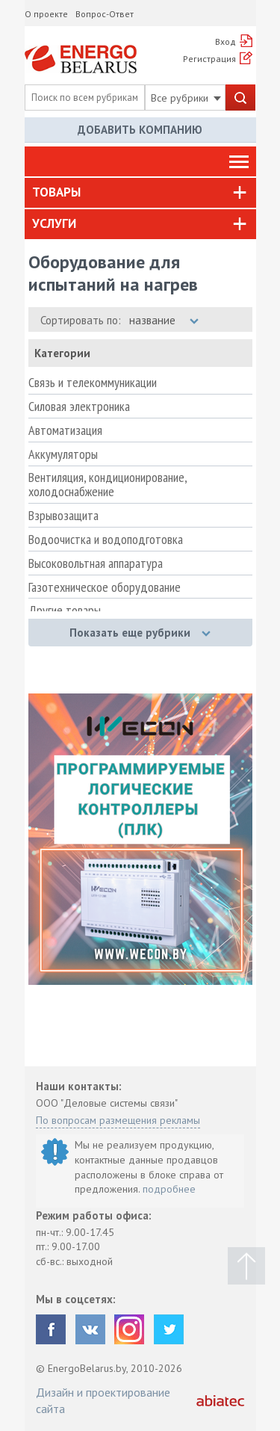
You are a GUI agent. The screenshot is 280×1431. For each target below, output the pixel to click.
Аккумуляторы (63, 454)
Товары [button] (56, 192)
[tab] (140, 193)
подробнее (169, 1189)
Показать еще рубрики (140, 632)
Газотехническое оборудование (104, 587)
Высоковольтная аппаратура (95, 563)
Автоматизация (65, 430)
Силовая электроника (79, 406)
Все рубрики (186, 98)
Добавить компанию (140, 130)
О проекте (46, 13)
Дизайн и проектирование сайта (103, 1400)
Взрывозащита (63, 515)
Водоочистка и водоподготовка (105, 539)
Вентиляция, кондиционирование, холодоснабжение (107, 485)
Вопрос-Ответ (104, 13)
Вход (225, 41)
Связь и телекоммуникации (92, 382)
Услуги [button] (54, 223)
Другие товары (64, 610)
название (164, 320)
